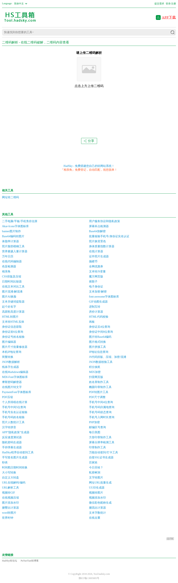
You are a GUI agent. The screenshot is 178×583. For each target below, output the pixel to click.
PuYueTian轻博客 (30, 560)
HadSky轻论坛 (9, 560)
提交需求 (159, 3)
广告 (170, 539)
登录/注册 (171, 3)
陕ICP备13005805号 (89, 578)
